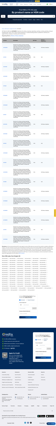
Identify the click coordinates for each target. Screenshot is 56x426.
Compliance (30, 377)
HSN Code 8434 (28, 268)
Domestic (23, 300)
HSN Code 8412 (43, 260)
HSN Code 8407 (5, 260)
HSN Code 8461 (5, 278)
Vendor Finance (18, 377)
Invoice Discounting (5, 374)
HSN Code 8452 (28, 274)
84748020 (5, 200)
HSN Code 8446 (28, 272)
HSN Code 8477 (35, 282)
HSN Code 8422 (27, 264)
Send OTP (34, 308)
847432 (4, 143)
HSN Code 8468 (12, 280)
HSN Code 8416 (27, 262)
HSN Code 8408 (12, 260)
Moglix (38, 405)
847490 (4, 229)
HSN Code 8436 (43, 268)
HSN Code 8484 (43, 284)
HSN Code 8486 (12, 286)
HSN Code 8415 (20, 262)
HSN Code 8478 (43, 282)
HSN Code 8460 (43, 276)
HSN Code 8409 (20, 260)
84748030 (5, 210)
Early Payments (18, 374)
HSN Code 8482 (28, 284)
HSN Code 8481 (20, 284)
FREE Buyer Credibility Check (7, 379)
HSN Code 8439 (20, 270)
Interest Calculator (31, 374)
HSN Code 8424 (43, 264)
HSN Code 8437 (5, 270)
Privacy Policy (42, 423)
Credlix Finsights (31, 379)
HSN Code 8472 (43, 280)
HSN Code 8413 (5, 262)
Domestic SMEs (31, 372)
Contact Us (30, 382)
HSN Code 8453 (35, 274)
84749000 (5, 239)
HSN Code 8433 (20, 268)
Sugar (34, 19)
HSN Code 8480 (12, 284)
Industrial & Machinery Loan (33, 387)
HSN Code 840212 (30, 288)
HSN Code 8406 (43, 258)
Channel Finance (18, 379)
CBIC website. (22, 253)
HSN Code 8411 (35, 260)
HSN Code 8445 (20, 272)
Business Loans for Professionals (8, 387)
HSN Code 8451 (20, 274)
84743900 (5, 172)
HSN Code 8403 (20, 258)
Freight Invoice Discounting (7, 382)
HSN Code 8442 (43, 270)
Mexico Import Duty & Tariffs (20, 387)
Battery (38, 19)
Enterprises (17, 372)
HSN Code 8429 (35, 266)
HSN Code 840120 (45, 286)
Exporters (4, 372)
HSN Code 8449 (5, 274)
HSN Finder (17, 382)
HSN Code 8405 (35, 258)
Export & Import (31, 300)
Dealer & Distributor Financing (33, 384)
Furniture (25, 19)
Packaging (26, 405)
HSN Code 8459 (35, 276)
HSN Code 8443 (5, 272)
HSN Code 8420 (12, 264)
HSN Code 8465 (35, 278)
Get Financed (28, 317)
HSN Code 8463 (20, 278)
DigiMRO (32, 405)
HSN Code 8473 (5, 282)
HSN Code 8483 (35, 284)
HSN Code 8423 (35, 264)
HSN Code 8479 (5, 284)
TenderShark (44, 405)
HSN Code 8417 (35, 262)
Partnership (43, 379)
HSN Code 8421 (20, 264)
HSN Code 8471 (35, 280)
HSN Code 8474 (12, 282)
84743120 (5, 133)
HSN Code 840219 (39, 288)
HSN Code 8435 (35, 268)
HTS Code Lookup (18, 384)
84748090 (5, 220)
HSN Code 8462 (12, 278)
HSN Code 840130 (5, 288)
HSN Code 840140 (13, 288)
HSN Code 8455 (5, 276)
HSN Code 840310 (14, 290)
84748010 (5, 191)
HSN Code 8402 (12, 258)
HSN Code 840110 (37, 286)
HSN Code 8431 (5, 268)
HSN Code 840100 (28, 286)
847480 (4, 181)
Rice (42, 19)
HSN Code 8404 (28, 258)
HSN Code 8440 (28, 270)
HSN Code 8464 (28, 278)
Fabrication (13, 405)
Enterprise (19, 405)
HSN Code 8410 (28, 260)
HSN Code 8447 (35, 272)
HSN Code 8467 (5, 280)
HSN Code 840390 (22, 290)
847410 (4, 57)
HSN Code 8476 (27, 282)
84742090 (5, 47)
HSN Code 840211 (22, 288)
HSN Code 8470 (28, 280)
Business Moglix (5, 405)
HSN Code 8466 (43, 278)
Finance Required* (22, 302)
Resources (43, 377)
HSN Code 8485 (5, 286)
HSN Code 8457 (20, 276)
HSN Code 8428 (28, 266)
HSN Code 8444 (13, 272)
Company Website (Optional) (24, 311)
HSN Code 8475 (20, 282)
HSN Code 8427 (20, 266)
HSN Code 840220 (47, 288)
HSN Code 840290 (5, 290)
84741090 (5, 76)
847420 (4, 85)
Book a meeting (51, 423)
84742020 (5, 105)
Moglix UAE (52, 405)
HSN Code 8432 (12, 268)
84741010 (5, 66)
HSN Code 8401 (5, 258)
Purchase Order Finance (6, 377)
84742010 (5, 95)
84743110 (5, 124)
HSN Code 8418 (42, 262)
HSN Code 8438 (12, 270)
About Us (43, 372)
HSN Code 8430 (43, 266)
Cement (30, 19)
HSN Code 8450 (12, 274)
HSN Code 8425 (5, 266)
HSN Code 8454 (43, 274)
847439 (4, 162)
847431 (4, 114)
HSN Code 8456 (12, 276)
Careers (42, 374)
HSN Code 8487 (20, 286)
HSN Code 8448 (43, 272)
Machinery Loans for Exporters (7, 384)
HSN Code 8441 (35, 270)
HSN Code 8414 (12, 262)
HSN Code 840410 (31, 290)
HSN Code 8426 (12, 266)
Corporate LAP (30, 389)
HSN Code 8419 (5, 264)
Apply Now (37, 1)
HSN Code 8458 (28, 276)
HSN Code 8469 (20, 280)
